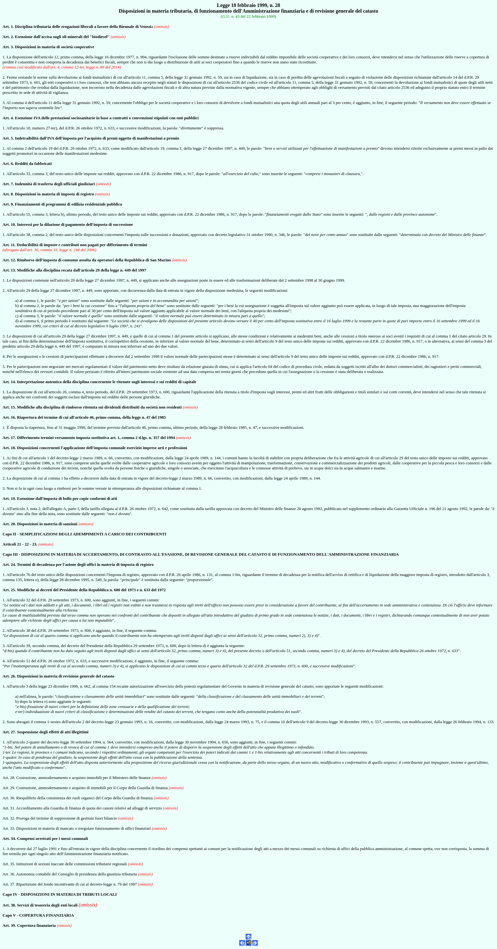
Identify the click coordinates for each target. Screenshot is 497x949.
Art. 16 (9, 417)
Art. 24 (9, 564)
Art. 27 (9, 732)
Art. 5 (8, 138)
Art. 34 (9, 838)
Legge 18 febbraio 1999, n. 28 (248, 5)
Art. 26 (9, 676)
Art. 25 (9, 589)
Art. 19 (9, 498)
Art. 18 (9, 447)
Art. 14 (9, 381)
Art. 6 (8, 163)
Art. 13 (9, 270)
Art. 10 (9, 224)
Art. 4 (8, 117)
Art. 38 (9, 905)
